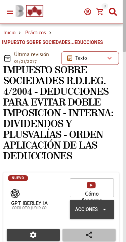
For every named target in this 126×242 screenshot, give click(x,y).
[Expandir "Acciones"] (92, 209)
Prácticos (35, 33)
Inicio (9, 33)
